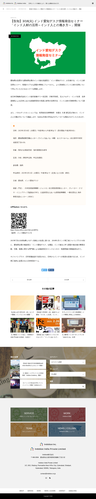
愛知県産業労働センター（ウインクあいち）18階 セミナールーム (43, 138)
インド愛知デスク (24, 233)
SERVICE (30, 491)
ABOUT (21, 491)
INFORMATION (15, 36)
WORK (39, 491)
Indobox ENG (73, 491)
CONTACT (62, 491)
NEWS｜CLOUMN (49, 491)
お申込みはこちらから (18, 207)
